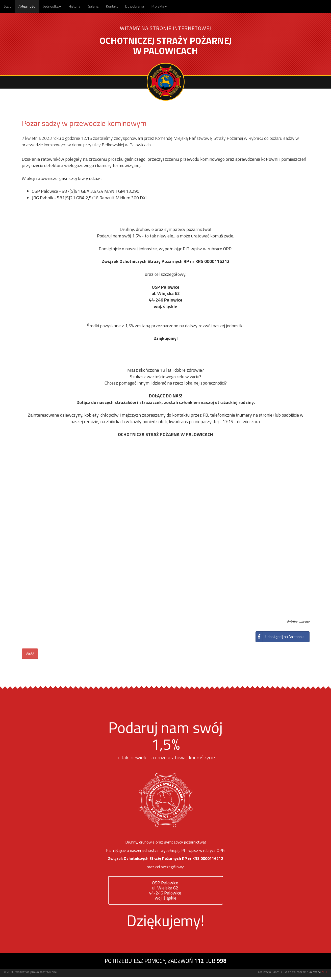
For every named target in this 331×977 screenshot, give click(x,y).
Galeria (93, 6)
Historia (74, 6)
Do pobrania (134, 6)
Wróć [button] (30, 654)
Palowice (318, 972)
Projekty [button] (159, 6)
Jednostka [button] (52, 6)
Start (7, 6)
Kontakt (112, 6)
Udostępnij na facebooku (280, 637)
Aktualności (27, 6)
